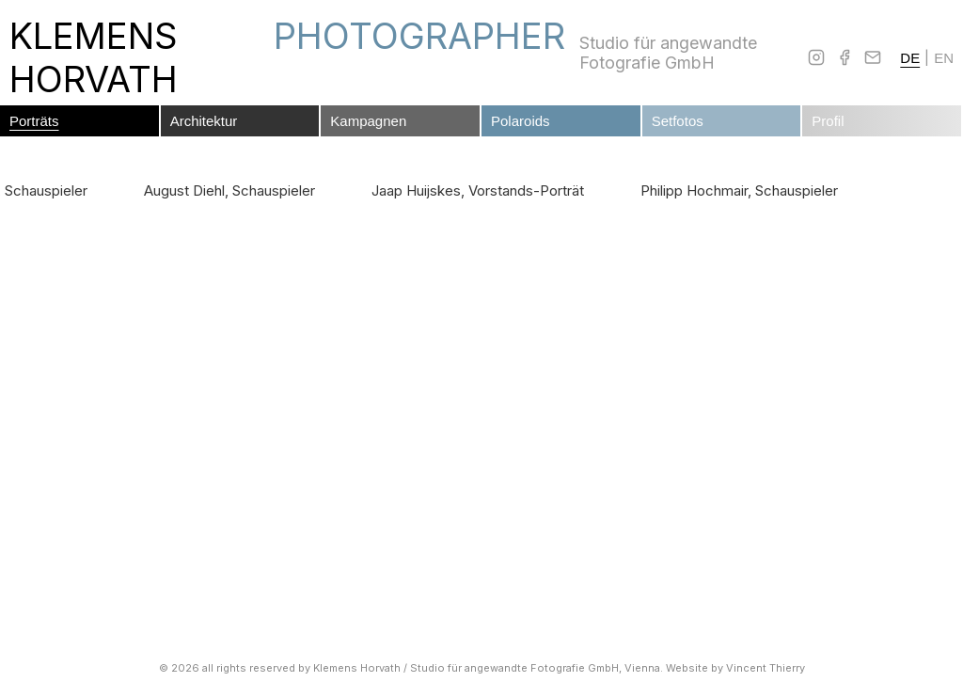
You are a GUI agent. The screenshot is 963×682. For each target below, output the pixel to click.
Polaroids (520, 121)
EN (944, 58)
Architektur (204, 121)
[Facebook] (844, 57)
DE (910, 58)
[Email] (872, 57)
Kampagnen (368, 121)
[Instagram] (816, 57)
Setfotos (677, 121)
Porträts (34, 121)
